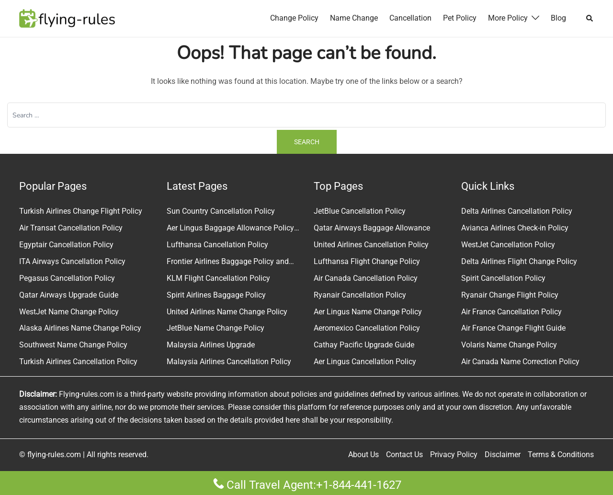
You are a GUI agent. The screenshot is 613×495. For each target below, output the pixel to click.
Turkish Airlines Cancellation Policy (78, 361)
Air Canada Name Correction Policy (520, 361)
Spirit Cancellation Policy (503, 278)
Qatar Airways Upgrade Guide (68, 294)
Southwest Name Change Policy (73, 344)
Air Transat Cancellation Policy (71, 227)
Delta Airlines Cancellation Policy (516, 211)
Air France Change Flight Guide (513, 328)
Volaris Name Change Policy (509, 344)
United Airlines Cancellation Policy (371, 244)
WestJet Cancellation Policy (508, 244)
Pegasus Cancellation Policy (67, 278)
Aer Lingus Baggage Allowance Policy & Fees (230, 229)
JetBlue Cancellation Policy (360, 211)
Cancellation (410, 18)
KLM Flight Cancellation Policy (218, 278)
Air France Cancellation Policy (511, 311)
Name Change (354, 18)
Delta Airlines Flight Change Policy (519, 261)
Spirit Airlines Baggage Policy (216, 294)
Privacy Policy (453, 454)
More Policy (508, 18)
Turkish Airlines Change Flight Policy (80, 211)
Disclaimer (503, 454)
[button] (590, 18)
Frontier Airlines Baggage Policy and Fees (228, 262)
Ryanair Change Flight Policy (509, 294)
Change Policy (294, 18)
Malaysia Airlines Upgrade (211, 344)
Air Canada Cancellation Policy (366, 278)
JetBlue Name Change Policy (215, 328)
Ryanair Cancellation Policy (360, 294)
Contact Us (404, 454)
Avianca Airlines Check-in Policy (514, 227)
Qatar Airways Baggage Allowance (372, 227)
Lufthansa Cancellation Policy (217, 244)
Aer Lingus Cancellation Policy (365, 361)
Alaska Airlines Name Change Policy (80, 328)
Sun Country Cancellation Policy (221, 211)
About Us (363, 454)
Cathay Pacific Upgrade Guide (364, 344)
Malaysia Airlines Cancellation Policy (229, 361)
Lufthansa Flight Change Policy (367, 261)
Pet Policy (460, 18)
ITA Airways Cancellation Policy (72, 261)
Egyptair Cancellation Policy (66, 244)
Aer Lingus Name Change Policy (368, 311)
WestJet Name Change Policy (69, 311)
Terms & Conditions (561, 454)
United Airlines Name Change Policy (227, 311)
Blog (558, 18)
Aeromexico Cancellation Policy (367, 328)
